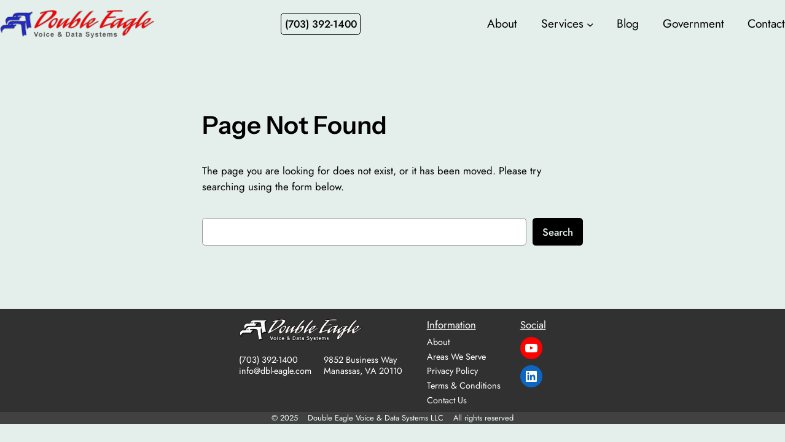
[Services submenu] (590, 24)
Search (557, 232)
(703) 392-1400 (268, 360)
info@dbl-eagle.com (275, 371)
